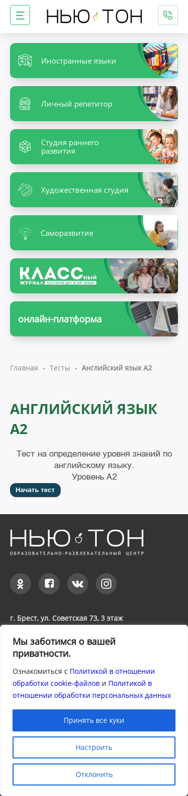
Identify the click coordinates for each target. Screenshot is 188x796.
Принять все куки (94, 720)
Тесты (60, 367)
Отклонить (94, 774)
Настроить (94, 747)
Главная (24, 367)
